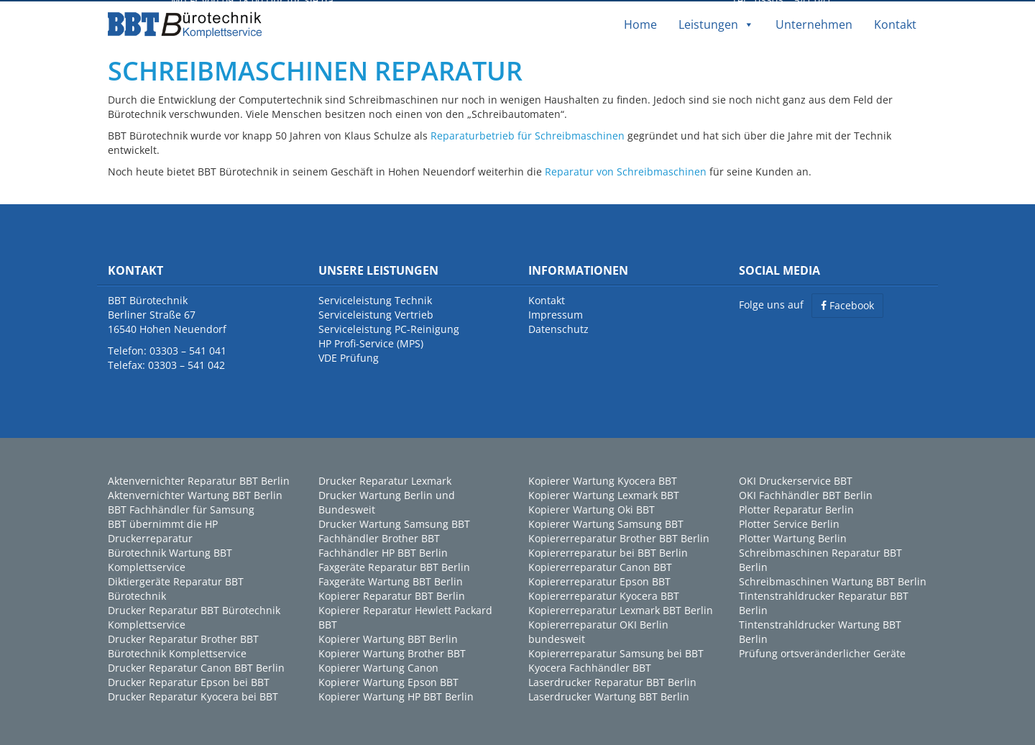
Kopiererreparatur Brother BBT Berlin (618, 536)
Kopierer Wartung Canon (378, 665)
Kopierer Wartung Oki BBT (591, 507)
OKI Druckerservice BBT (795, 478)
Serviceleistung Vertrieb (375, 312)
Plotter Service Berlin (789, 522)
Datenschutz (558, 327)
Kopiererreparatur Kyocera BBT (603, 593)
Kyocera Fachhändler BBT (589, 665)
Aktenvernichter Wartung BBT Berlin (195, 493)
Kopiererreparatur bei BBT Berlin (608, 550)
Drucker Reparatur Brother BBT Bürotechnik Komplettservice (183, 644)
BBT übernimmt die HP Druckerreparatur (163, 529)
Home (640, 23)
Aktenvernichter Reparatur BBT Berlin (199, 478)
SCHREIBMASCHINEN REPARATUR (315, 69)
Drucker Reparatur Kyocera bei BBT (193, 694)
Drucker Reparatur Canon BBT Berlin (196, 665)
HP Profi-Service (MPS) (370, 341)
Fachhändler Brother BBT (379, 536)
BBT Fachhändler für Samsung (181, 507)
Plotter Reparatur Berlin (796, 507)
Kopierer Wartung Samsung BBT (606, 522)
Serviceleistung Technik (375, 298)
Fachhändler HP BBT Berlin (383, 550)
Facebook (847, 303)
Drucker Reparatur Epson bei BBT (189, 680)
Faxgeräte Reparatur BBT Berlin (394, 565)
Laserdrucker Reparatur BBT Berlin (612, 680)
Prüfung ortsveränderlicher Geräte (822, 651)
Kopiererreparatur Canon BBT (600, 565)
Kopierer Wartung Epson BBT (388, 680)
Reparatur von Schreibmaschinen (626, 170)
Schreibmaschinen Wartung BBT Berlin (832, 579)
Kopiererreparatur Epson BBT (599, 579)
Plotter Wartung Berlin (793, 536)
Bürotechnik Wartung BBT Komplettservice (170, 558)
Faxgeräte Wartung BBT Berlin (390, 579)
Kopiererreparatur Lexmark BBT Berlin (620, 608)
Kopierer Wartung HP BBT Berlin (396, 694)
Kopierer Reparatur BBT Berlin (391, 593)
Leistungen (716, 23)
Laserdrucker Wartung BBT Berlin (608, 694)
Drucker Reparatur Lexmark (384, 478)
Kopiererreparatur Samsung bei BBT (616, 651)
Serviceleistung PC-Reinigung (388, 327)
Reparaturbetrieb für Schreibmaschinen (528, 134)
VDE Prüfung (348, 355)
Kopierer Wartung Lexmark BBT (603, 493)
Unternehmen (814, 23)
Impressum (555, 312)
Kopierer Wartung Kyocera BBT (602, 478)
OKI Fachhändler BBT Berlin (806, 493)
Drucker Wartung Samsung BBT (394, 522)
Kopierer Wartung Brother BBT (392, 651)
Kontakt (895, 23)
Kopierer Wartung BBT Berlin (388, 637)
